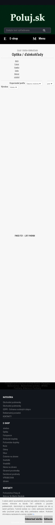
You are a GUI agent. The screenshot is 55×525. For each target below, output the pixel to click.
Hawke (16, 68)
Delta (17, 71)
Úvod (19, 50)
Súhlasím (48, 519)
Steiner (16, 74)
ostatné (16, 77)
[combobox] (34, 83)
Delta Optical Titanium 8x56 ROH (27, 290)
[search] (47, 30)
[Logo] (27, 18)
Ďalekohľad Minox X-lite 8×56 (27, 344)
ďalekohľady (33, 50)
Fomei (17, 64)
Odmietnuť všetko (34, 519)
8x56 (16, 61)
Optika (25, 50)
